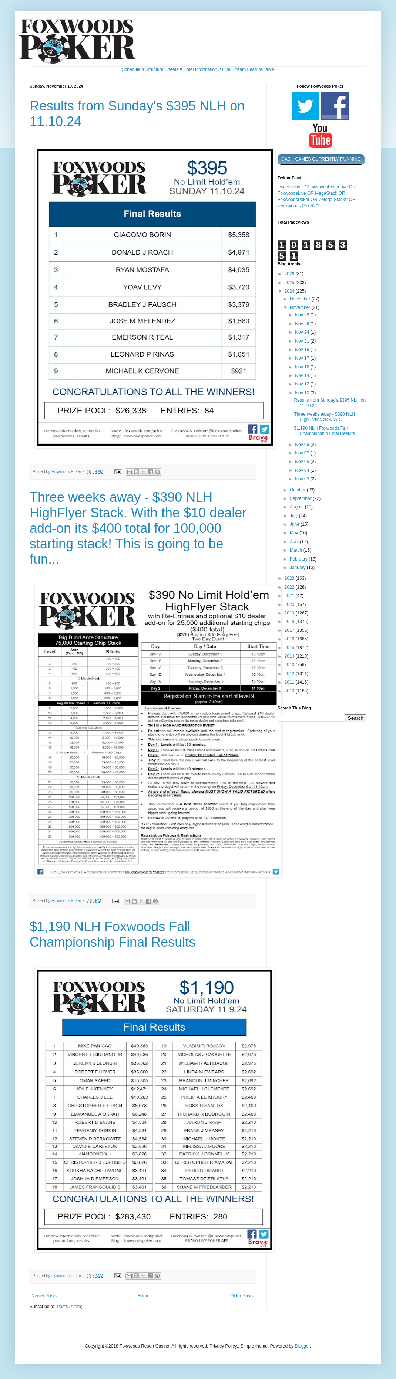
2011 (290, 682)
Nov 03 (302, 478)
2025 (290, 282)
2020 (290, 604)
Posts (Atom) (69, 1306)
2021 (290, 595)
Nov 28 (302, 314)
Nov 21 (302, 341)
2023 (290, 578)
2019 (290, 613)
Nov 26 (302, 323)
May (294, 532)
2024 (290, 291)
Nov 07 (302, 453)
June (295, 524)
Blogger (302, 1346)
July (294, 515)
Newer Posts (44, 1295)
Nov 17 (302, 358)
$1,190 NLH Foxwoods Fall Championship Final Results (112, 934)
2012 (290, 673)
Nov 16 (302, 367)
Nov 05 (302, 461)
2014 (290, 656)
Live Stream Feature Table (248, 69)
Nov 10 (302, 392)
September (301, 498)
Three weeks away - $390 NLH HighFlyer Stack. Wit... (324, 417)
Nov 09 (302, 444)
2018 (290, 621)
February (299, 559)
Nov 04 (302, 470)
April (295, 541)
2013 (290, 664)
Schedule (131, 69)
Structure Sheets (161, 69)
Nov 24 (302, 332)
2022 (290, 587)
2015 (290, 647)
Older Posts (242, 1295)
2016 (290, 638)
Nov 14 (302, 375)
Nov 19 (302, 349)
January (298, 567)
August (297, 507)
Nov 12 (302, 384)
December (301, 299)
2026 (290, 273)
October (298, 490)
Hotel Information (200, 69)
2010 (290, 691)
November (301, 307)
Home (144, 1295)
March (296, 550)
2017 (290, 630)
